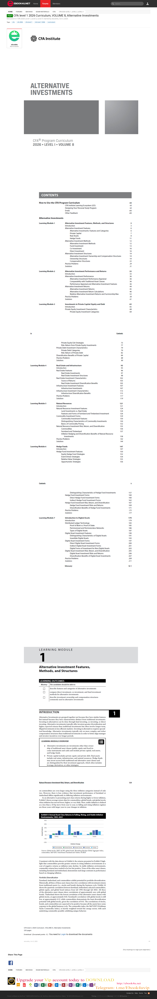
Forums (45, 4)
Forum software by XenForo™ (25, 996)
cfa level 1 (28, 22)
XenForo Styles (61, 996)
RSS (149, 993)
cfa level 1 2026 (39, 22)
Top (145, 993)
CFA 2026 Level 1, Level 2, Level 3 (30, 19)
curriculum (51, 22)
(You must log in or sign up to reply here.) (136, 950)
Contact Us (129, 993)
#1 (149, 941)
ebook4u (55, 19)
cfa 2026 (20, 22)
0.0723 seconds (102, 996)
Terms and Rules (144, 996)
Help (136, 993)
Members (56, 4)
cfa (13, 22)
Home (35, 4)
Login (63, 934)
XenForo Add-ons (48, 996)
